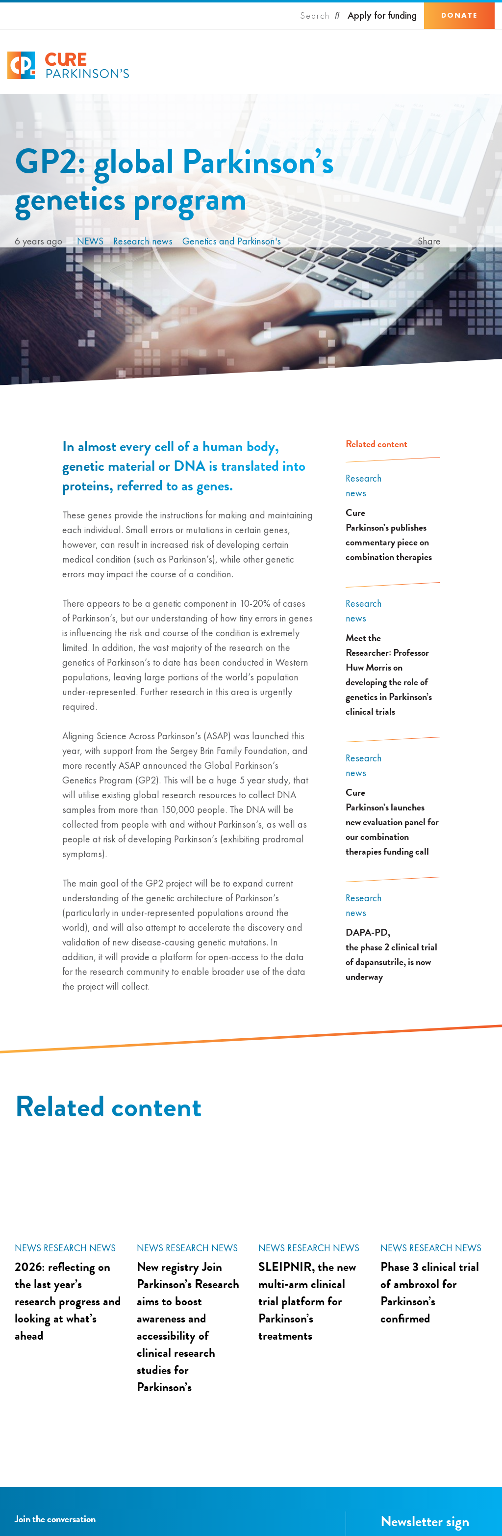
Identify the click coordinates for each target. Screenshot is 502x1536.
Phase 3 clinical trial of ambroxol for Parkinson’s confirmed (429, 1292)
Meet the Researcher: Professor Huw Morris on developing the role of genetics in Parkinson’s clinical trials (389, 674)
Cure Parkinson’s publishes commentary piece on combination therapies (389, 534)
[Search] (320, 15)
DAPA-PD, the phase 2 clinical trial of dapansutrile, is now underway (391, 954)
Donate (459, 15)
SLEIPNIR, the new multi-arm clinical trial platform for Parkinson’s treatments (307, 1301)
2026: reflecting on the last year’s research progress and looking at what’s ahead (68, 1301)
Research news (143, 241)
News (90, 241)
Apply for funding (382, 15)
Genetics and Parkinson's (231, 241)
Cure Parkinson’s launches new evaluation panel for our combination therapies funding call (392, 822)
